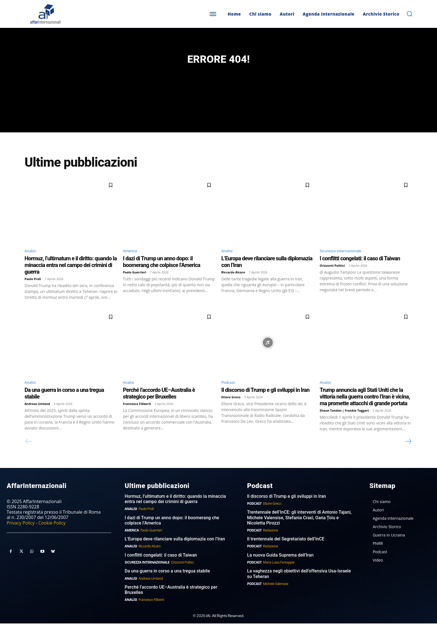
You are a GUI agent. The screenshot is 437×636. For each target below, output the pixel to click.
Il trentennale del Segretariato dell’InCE (285, 551)
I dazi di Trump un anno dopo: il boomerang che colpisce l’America (161, 273)
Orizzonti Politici (332, 277)
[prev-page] (29, 454)
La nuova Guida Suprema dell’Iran (280, 567)
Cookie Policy (51, 535)
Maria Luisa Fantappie (278, 574)
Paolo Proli (33, 290)
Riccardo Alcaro (233, 283)
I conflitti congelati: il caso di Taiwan (360, 269)
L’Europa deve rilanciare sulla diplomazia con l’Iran (175, 551)
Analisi (31, 261)
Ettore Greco (231, 409)
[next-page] (408, 454)
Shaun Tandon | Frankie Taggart (344, 423)
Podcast (229, 394)
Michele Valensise (275, 596)
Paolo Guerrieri (134, 283)
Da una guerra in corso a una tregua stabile (167, 583)
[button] (409, 14)
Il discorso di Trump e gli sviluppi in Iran (265, 402)
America (131, 261)
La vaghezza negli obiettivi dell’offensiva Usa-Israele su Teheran (299, 586)
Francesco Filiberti (137, 416)
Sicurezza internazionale (345, 261)
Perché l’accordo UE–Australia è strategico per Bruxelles (159, 405)
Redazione (270, 542)
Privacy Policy (21, 535)
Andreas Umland (37, 416)
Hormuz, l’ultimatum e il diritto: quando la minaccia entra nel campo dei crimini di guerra (71, 276)
